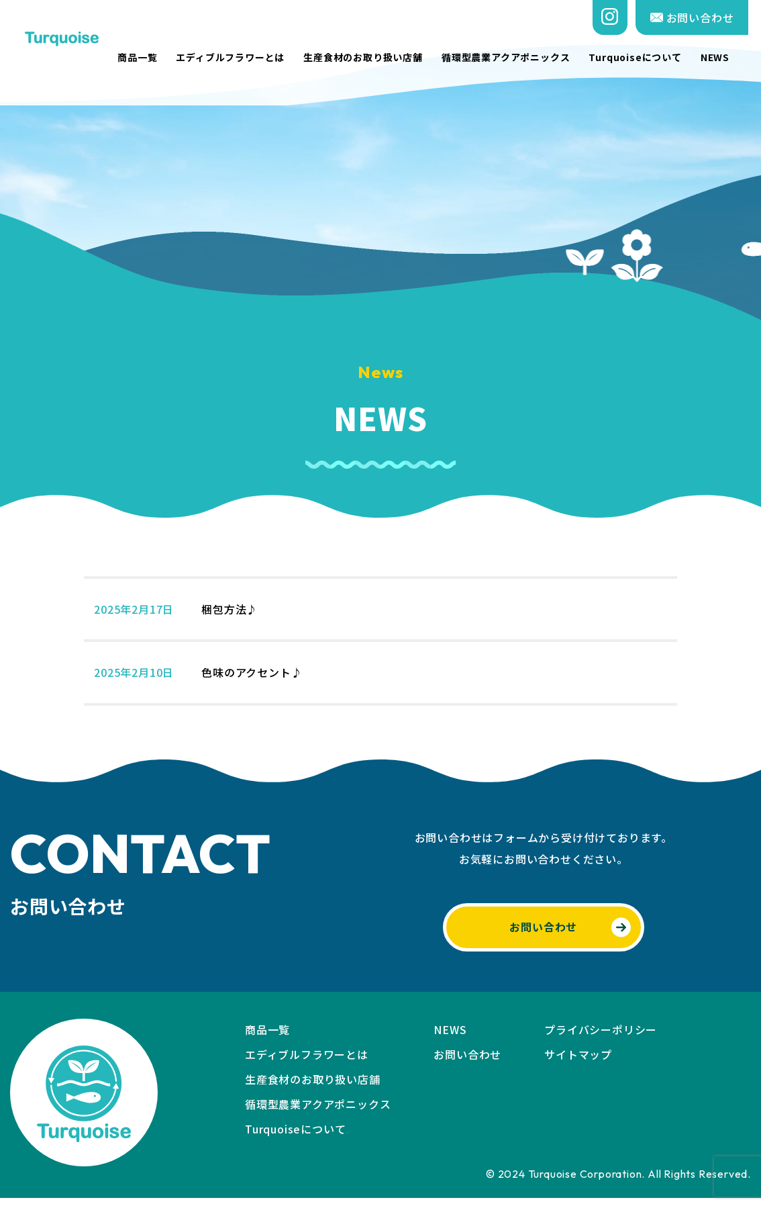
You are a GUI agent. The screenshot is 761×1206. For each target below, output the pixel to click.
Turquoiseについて (647, 57)
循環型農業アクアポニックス (518, 57)
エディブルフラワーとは (243, 57)
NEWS (727, 57)
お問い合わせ (705, 17)
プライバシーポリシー (600, 1037)
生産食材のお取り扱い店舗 (376, 57)
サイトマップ (578, 1062)
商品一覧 (150, 57)
